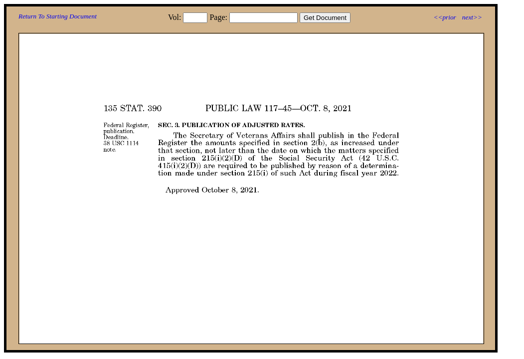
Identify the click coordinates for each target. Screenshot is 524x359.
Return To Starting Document (57, 16)
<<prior (444, 17)
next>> (472, 17)
